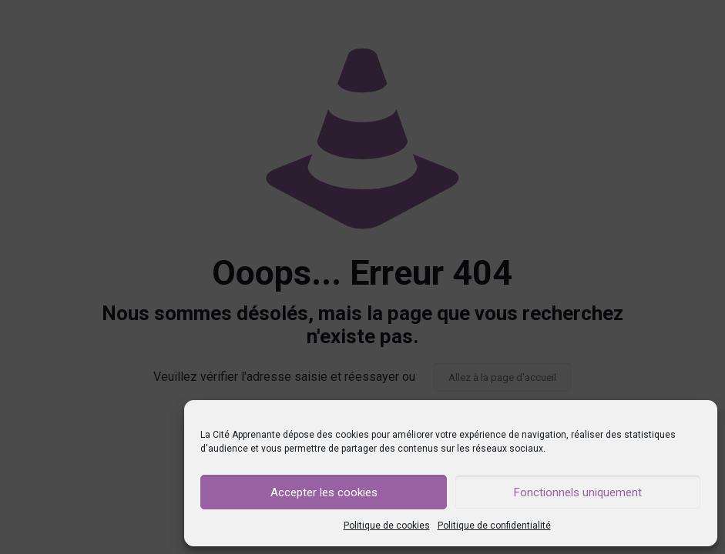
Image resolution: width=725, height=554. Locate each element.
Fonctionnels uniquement (578, 492)
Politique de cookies (387, 525)
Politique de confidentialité (494, 525)
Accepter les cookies (324, 492)
